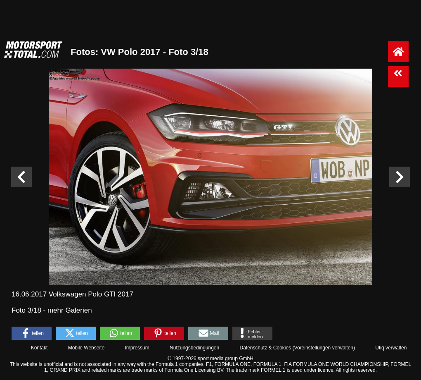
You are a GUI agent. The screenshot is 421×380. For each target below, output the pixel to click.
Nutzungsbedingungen (194, 348)
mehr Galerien (69, 310)
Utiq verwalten (391, 348)
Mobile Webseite (86, 348)
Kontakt (39, 348)
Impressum (137, 348)
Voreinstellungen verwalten (323, 348)
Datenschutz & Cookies (265, 348)
